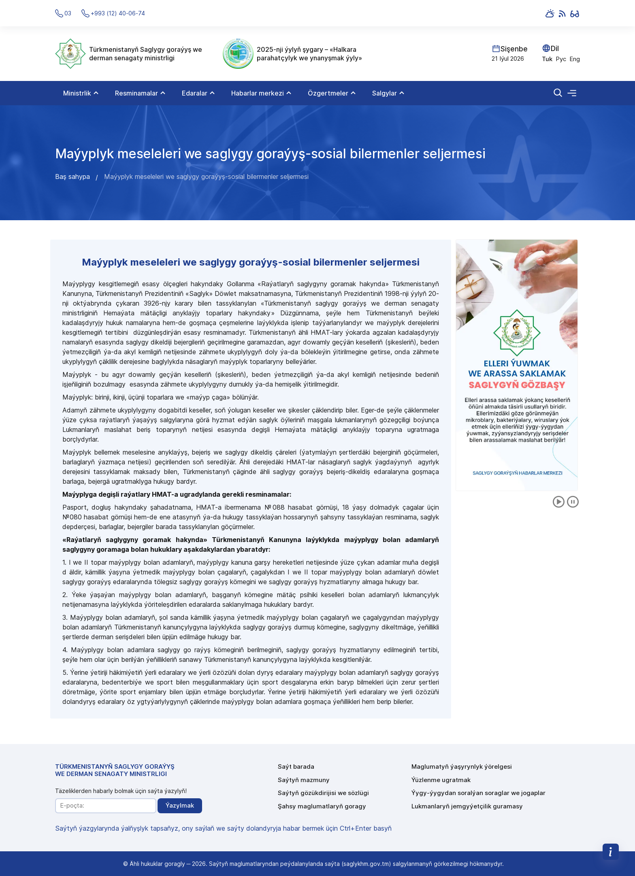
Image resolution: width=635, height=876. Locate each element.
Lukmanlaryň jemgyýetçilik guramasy (467, 806)
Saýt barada (296, 766)
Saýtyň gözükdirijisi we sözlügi (323, 793)
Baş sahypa (72, 176)
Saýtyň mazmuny (304, 780)
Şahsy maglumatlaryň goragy (322, 806)
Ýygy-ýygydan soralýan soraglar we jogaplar (478, 793)
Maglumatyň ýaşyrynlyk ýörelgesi (461, 766)
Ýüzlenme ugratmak (441, 780)
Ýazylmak (180, 805)
